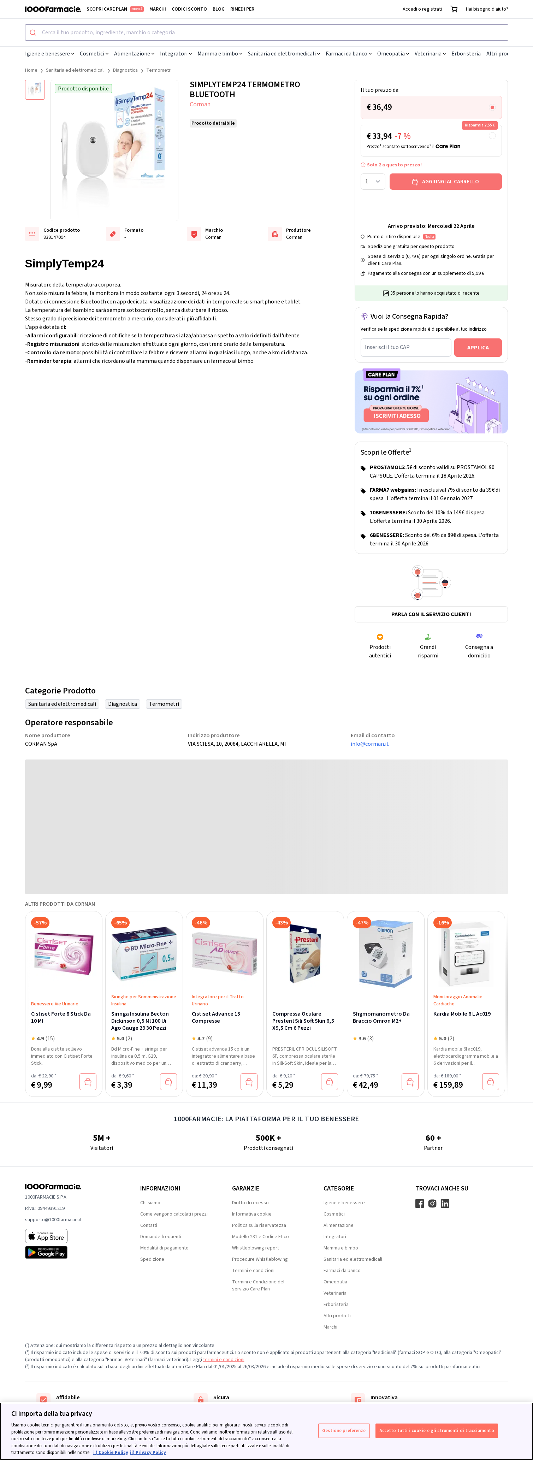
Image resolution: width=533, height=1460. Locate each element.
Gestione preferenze (344, 1430)
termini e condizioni (223, 1359)
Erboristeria (466, 54)
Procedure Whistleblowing (260, 1259)
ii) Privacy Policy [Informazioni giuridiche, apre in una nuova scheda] (148, 1452)
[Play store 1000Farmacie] (71, 1252)
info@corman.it (370, 744)
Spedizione (152, 1259)
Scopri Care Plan (115, 9)
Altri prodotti (502, 54)
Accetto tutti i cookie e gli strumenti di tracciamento (436, 1430)
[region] (266, 1431)
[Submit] (33, 32)
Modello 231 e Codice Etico (260, 1236)
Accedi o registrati (422, 9)
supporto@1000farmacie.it (53, 1219)
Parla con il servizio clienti (431, 614)
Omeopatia (393, 54)
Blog (219, 9)
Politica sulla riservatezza (259, 1225)
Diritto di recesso (250, 1202)
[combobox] (266, 32)
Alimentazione (134, 54)
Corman (200, 104)
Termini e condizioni (253, 1270)
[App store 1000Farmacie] (71, 1236)
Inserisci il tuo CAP (387, 347)
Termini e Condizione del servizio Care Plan (258, 1285)
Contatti (148, 1225)
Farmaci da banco (349, 54)
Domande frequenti (160, 1236)
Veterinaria (430, 54)
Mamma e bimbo (219, 54)
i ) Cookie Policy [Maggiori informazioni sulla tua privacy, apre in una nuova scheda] (110, 1452)
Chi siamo (150, 1202)
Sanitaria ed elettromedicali (284, 54)
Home (31, 70)
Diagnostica (125, 70)
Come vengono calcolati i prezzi (174, 1214)
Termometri (159, 70)
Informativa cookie (252, 1214)
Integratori (176, 54)
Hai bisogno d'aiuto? (487, 9)
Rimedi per (242, 9)
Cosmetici (94, 54)
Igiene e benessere (49, 54)
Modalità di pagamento (164, 1248)
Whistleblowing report (255, 1248)
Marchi (157, 9)
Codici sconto (189, 9)
